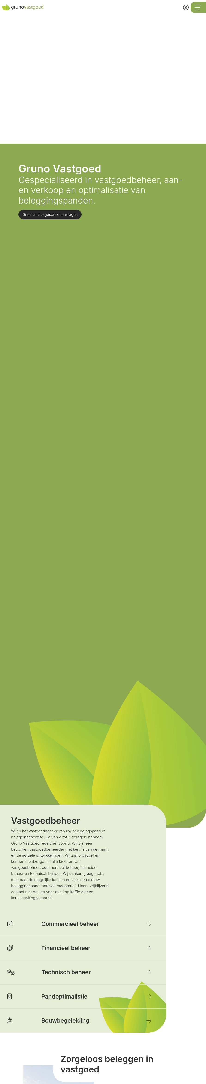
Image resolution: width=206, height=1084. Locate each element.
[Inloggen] (186, 7)
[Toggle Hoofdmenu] (198, 7)
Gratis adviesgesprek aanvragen (50, 214)
